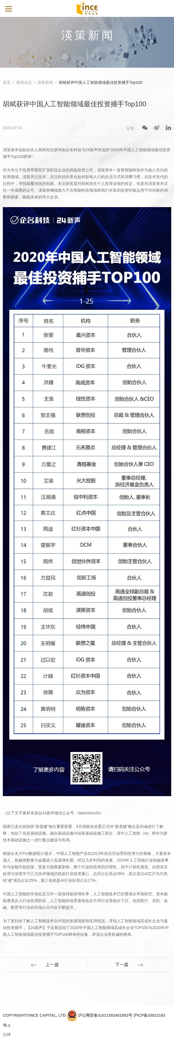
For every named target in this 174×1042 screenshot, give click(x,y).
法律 (7, 1034)
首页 (7, 82)
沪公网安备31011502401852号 (105, 1015)
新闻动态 (24, 82)
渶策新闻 (45, 82)
